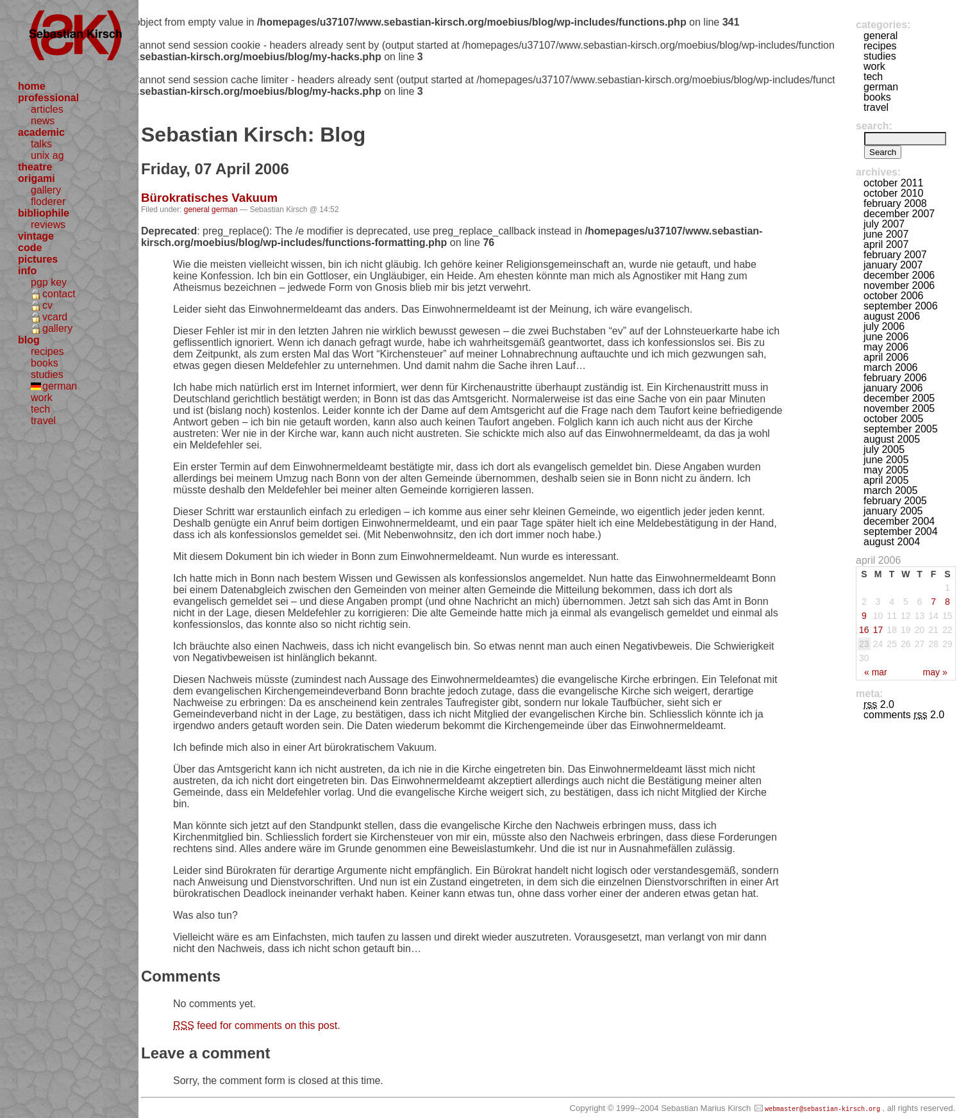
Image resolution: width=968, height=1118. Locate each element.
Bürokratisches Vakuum (209, 197)
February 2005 (895, 500)
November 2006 (899, 285)
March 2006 (891, 367)
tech (40, 409)
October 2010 (893, 193)
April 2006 (886, 357)
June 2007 (886, 234)
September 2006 (901, 305)
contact (59, 293)
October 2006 (893, 295)
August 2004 (892, 541)
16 (864, 630)
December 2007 (899, 213)
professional (48, 97)
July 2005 (884, 449)
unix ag (47, 155)
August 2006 (892, 316)
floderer (48, 201)
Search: (874, 125)
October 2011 (893, 182)
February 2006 (895, 377)
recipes (47, 351)
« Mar (875, 672)
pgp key (49, 282)
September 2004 (901, 531)
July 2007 (884, 223)
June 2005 (886, 459)
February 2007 (895, 254)
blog (29, 339)
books (44, 363)
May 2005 (886, 469)
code (30, 247)
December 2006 (899, 275)
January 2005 (893, 511)
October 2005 (893, 418)
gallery (46, 190)
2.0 (879, 704)
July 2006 (884, 326)
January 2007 (893, 264)
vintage (36, 236)
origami (36, 178)
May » (935, 672)
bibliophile (43, 213)
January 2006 (893, 387)
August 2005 (892, 439)
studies (47, 374)
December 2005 (899, 398)
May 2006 (886, 346)
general (197, 209)
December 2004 (899, 521)
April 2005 (886, 480)
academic (41, 132)
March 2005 (891, 490)
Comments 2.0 (904, 714)
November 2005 (899, 408)
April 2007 (886, 244)
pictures (38, 259)
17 (878, 630)
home (32, 86)
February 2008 (895, 203)
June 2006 (886, 336)
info (27, 270)
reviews (48, 224)
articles (47, 109)
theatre (35, 166)
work (42, 397)
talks (41, 143)
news (42, 120)
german (59, 386)
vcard (54, 316)
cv (47, 305)
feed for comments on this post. (256, 1025)
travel (43, 420)
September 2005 (901, 428)
